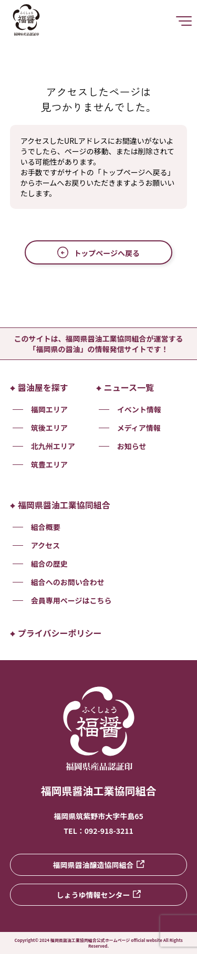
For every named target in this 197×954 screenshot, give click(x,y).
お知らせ (132, 446)
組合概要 (45, 527)
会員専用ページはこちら (71, 600)
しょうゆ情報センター (99, 894)
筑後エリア (49, 427)
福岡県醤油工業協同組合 (60, 505)
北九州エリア (53, 446)
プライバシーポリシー (56, 633)
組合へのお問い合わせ (68, 582)
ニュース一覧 (125, 387)
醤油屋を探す (39, 387)
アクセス (45, 545)
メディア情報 (139, 427)
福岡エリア (49, 409)
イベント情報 (139, 409)
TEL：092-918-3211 (98, 830)
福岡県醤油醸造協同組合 (98, 865)
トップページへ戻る (98, 253)
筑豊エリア (49, 464)
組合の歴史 (49, 563)
